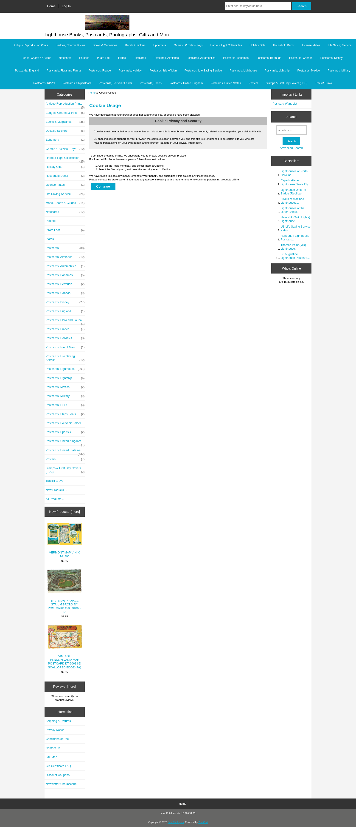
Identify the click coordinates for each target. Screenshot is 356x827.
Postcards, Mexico (308, 70)
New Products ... (56, 490)
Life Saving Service (340, 45)
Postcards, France (100, 70)
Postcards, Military (339, 70)
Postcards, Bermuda (268, 58)
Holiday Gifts (257, 45)
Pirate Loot (103, 58)
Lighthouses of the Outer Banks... (292, 210)
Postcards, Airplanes (166, 58)
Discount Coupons (58, 775)
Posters (253, 83)
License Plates (311, 45)
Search (291, 117)
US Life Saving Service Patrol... (295, 228)
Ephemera (159, 45)
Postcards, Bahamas (236, 58)
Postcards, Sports (151, 83)
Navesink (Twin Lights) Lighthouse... (295, 219)
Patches (84, 58)
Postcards (140, 58)
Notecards (65, 58)
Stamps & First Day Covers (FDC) (286, 83)
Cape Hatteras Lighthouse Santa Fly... (295, 182)
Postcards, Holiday (130, 70)
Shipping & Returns (58, 721)
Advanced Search (291, 148)
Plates (122, 58)
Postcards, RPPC (44, 83)
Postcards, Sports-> (65, 432)
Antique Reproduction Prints (31, 45)
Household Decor (283, 45)
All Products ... (55, 499)
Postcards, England (27, 70)
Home (51, 6)
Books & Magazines (105, 45)
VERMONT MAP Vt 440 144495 (64, 540)
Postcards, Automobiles (201, 58)
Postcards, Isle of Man (163, 70)
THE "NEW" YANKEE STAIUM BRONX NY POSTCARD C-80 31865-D (64, 591)
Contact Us (53, 748)
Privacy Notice (55, 730)
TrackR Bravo (323, 83)
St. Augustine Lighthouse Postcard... (295, 256)
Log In (66, 6)
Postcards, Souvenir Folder (115, 83)
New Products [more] (64, 511)
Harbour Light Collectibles (226, 45)
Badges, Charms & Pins (70, 45)
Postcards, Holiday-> (65, 338)
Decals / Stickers (135, 45)
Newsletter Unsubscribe (61, 784)
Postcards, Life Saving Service (203, 70)
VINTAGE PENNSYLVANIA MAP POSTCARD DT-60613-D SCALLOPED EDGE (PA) (64, 647)
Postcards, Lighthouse (243, 70)
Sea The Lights (176, 822)
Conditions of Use (57, 739)
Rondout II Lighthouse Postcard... (294, 237)
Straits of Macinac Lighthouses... (292, 200)
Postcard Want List (284, 103)
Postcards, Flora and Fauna (64, 70)
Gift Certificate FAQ (58, 766)
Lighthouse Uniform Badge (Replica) (293, 191)
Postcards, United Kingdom (186, 83)
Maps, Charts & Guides (37, 58)
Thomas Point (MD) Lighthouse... (293, 246)
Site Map (51, 757)
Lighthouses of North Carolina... (294, 173)
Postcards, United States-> (65, 451)
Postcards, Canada (301, 58)
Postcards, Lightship (277, 70)
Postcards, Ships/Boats (77, 83)
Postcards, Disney (331, 58)
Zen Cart (203, 822)
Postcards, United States (225, 83)
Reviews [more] (64, 686)
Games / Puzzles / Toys (188, 45)
